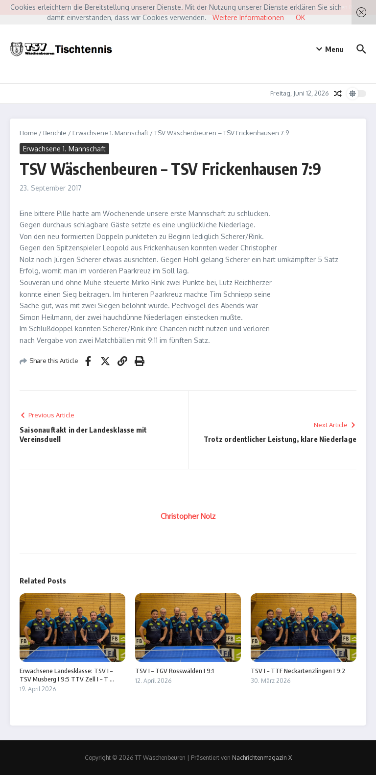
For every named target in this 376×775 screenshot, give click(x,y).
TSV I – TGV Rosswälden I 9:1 (174, 671)
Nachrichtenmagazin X (262, 757)
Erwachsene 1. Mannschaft (110, 133)
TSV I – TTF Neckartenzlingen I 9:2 (298, 671)
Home (28, 133)
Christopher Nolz (188, 516)
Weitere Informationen (248, 17)
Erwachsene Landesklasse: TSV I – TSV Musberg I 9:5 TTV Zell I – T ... (67, 675)
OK (300, 17)
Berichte (55, 133)
